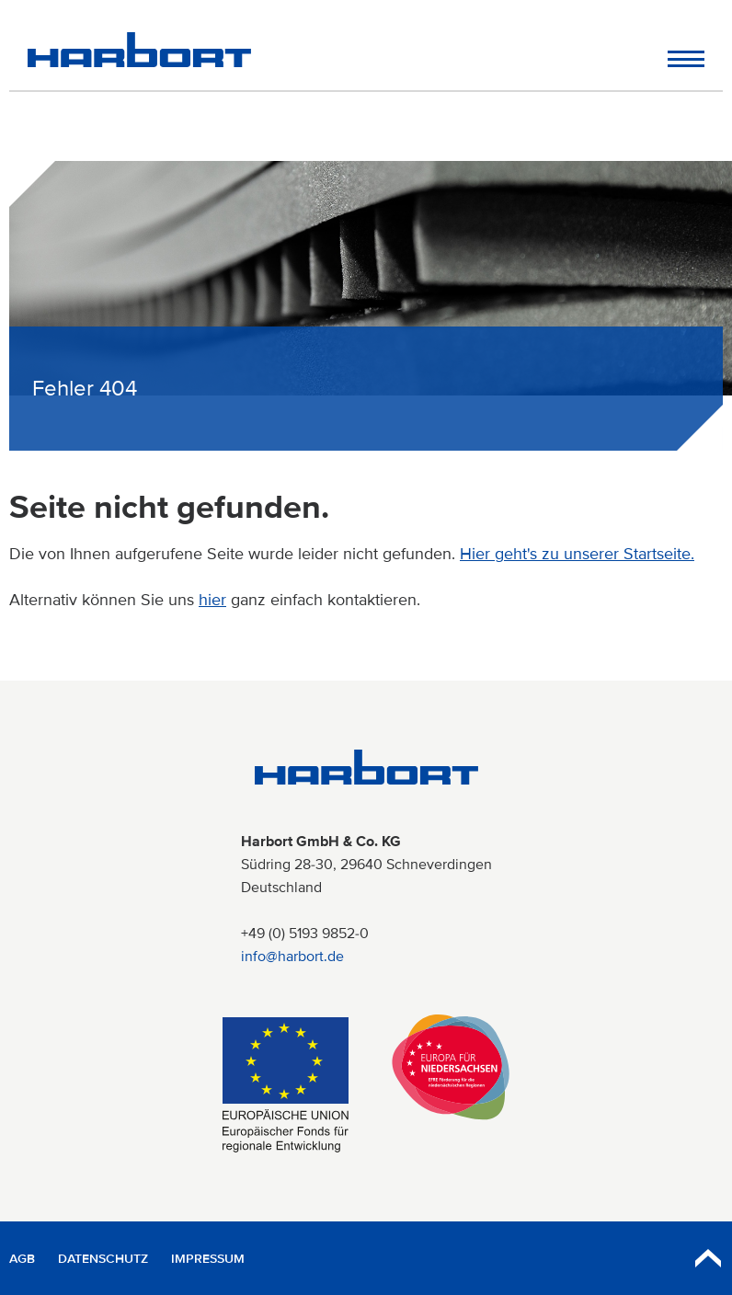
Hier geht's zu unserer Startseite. (577, 554)
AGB (22, 1258)
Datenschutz (103, 1258)
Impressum (208, 1258)
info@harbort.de (292, 956)
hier (212, 600)
